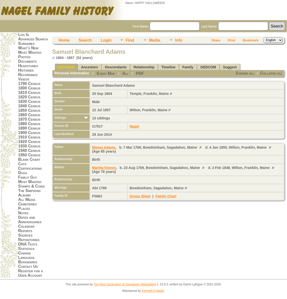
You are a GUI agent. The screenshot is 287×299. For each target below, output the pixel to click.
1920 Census (29, 141)
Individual (66, 67)
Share (216, 40)
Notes (23, 213)
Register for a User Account (30, 273)
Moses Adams (103, 147)
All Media (26, 199)
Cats (22, 164)
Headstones (28, 66)
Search (85, 40)
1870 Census (29, 119)
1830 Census (29, 101)
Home (64, 40)
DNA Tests (27, 244)
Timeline (168, 67)
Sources (25, 235)
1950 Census (29, 155)
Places (24, 208)
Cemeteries (27, 204)
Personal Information (71, 73)
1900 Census (29, 133)
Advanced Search (33, 39)
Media (154, 40)
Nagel (134, 126)
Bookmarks (27, 262)
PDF (140, 73)
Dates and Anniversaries (29, 219)
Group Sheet (140, 196)
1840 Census (29, 106)
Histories (26, 70)
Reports (25, 231)
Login (106, 40)
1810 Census (29, 92)
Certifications (30, 168)
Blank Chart (29, 159)
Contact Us (28, 266)
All (125, 73)
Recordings (27, 75)
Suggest (230, 67)
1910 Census (29, 137)
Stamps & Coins (31, 186)
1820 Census (29, 97)
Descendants (116, 67)
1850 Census (29, 110)
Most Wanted (29, 52)
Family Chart (166, 196)
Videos (23, 79)
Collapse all (271, 73)
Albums (24, 195)
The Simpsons (29, 191)
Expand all (245, 73)
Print (231, 40)
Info (178, 40)
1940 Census (29, 150)
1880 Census (29, 124)
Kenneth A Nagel (153, 291)
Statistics (26, 248)
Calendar (26, 226)
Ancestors (89, 67)
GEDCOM (208, 67)
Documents (27, 61)
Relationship (144, 67)
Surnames (26, 43)
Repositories (28, 240)
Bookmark (250, 40)
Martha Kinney (104, 168)
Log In (23, 34)
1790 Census (29, 84)
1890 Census (29, 128)
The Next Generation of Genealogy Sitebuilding (125, 284)
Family (187, 67)
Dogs (22, 173)
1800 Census (29, 88)
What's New (28, 48)
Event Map (106, 73)
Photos (24, 57)
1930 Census (29, 146)
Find (130, 40)
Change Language (26, 255)
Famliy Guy (27, 177)
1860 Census (29, 115)
